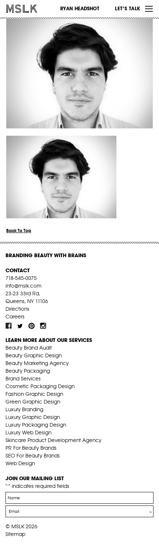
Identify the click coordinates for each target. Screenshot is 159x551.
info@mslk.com (23, 285)
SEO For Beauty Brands (33, 455)
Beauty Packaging (28, 371)
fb (9, 325)
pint (31, 325)
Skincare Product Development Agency (53, 440)
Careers (15, 316)
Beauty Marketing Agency (37, 363)
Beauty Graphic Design (34, 355)
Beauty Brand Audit (29, 347)
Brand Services (23, 378)
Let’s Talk (127, 8)
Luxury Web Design (28, 432)
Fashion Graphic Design (34, 394)
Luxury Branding (24, 409)
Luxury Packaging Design (36, 425)
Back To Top (18, 230)
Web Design (20, 463)
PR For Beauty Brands (31, 448)
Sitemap (15, 534)
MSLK (33, 8)
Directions (17, 309)
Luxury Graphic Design (33, 417)
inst (43, 325)
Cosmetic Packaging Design (40, 386)
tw (20, 325)
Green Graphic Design (33, 401)
